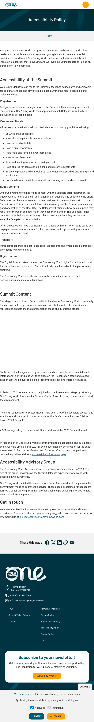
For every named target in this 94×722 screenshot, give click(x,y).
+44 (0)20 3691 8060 (20, 595)
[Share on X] (53, 542)
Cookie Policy (47, 634)
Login (43, 640)
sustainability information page (49, 454)
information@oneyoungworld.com (27, 600)
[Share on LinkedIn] (59, 542)
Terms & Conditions (50, 608)
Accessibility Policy (50, 627)
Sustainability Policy (50, 621)
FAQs (11, 608)
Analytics (40, 707)
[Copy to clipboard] (65, 542)
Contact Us (14, 621)
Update (37, 716)
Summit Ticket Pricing (19, 615)
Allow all (55, 716)
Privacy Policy (47, 615)
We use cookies (22, 694)
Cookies (85, 686)
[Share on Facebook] (47, 542)
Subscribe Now (47, 675)
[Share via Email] (72, 542)
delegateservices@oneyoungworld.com (42, 516)
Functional (58, 707)
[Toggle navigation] (85, 5)
